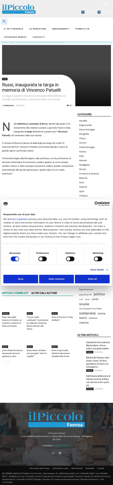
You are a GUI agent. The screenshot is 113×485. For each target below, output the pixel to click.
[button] (4, 21)
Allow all (92, 279)
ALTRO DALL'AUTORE (44, 293)
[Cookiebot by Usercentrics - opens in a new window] (97, 203)
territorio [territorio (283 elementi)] (93, 318)
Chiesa (82, 138)
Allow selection (56, 279)
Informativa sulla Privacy (40, 468)
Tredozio (83, 195)
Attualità (83, 120)
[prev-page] (4, 362)
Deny (20, 279)
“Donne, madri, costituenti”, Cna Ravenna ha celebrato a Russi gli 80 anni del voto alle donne (37, 323)
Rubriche (83, 178)
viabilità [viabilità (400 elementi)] (83, 322)
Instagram (106, 12)
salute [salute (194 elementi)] (87, 299)
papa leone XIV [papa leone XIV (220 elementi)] (85, 294)
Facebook (90, 12)
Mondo (82, 169)
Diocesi (6, 313)
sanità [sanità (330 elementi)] (95, 299)
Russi (5, 79)
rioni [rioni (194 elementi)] (81, 299)
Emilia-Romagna (87, 147)
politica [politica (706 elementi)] (99, 294)
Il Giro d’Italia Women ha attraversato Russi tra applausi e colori (12, 353)
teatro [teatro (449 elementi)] (83, 317)
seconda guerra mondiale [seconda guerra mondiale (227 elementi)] (90, 308)
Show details (97, 269)
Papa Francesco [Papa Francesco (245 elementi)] (86, 289)
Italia (81, 156)
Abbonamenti (77, 468)
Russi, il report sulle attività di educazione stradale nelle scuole (61, 353)
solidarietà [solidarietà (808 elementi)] (87, 313)
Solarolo (83, 186)
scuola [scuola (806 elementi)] (84, 303)
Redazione (9, 105)
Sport (81, 191)
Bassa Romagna (87, 129)
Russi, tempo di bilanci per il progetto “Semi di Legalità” (36, 353)
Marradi (83, 160)
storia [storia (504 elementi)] (101, 313)
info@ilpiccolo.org (62, 445)
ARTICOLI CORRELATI (15, 293)
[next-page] (8, 362)
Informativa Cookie (60, 468)
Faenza (82, 151)
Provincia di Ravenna (89, 173)
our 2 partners (20, 219)
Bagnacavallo (85, 125)
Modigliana (84, 164)
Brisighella (84, 133)
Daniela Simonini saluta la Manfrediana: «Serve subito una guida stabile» (98, 345)
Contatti (100, 468)
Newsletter (89, 468)
